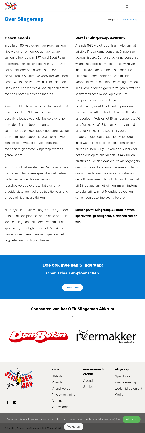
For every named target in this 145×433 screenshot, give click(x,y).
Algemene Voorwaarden (61, 403)
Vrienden (58, 382)
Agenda (88, 380)
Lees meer (72, 287)
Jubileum (89, 386)
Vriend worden (62, 388)
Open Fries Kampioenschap (126, 379)
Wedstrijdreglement (127, 388)
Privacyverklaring (63, 394)
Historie (57, 376)
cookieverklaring (74, 419)
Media (119, 394)
